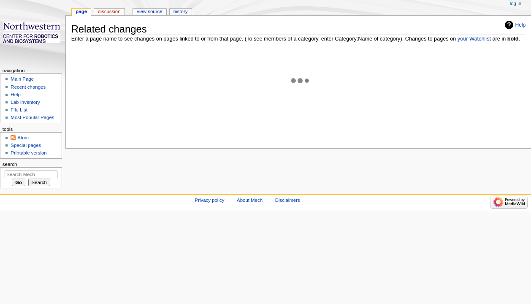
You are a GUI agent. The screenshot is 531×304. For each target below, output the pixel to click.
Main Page (22, 78)
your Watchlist (474, 39)
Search (10, 164)
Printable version (28, 152)
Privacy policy (210, 200)
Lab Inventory (25, 102)
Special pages (26, 145)
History (180, 11)
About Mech (250, 200)
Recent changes (28, 87)
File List (19, 109)
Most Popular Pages (32, 117)
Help (520, 25)
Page (81, 11)
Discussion (109, 11)
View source (149, 11)
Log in (515, 3)
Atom (23, 137)
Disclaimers (287, 200)
